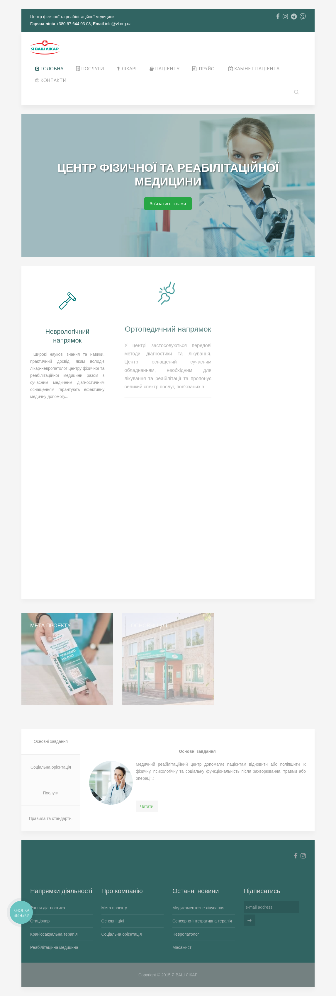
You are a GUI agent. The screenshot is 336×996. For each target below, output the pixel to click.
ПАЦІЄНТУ (164, 68)
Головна (49, 68)
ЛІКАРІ (127, 68)
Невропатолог (185, 934)
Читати (146, 806)
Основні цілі (112, 921)
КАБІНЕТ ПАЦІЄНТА (253, 68)
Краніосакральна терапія (54, 934)
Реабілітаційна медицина (54, 947)
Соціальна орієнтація (50, 767)
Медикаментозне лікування (198, 907)
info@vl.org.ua (118, 23)
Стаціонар (40, 921)
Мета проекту (114, 907)
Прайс (206, 68)
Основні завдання (51, 741)
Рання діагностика (47, 907)
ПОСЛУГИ (90, 68)
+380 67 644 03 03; (73, 23)
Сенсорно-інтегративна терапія (202, 921)
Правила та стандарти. (51, 818)
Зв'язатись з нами (168, 203)
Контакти (51, 80)
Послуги (51, 793)
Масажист (181, 947)
